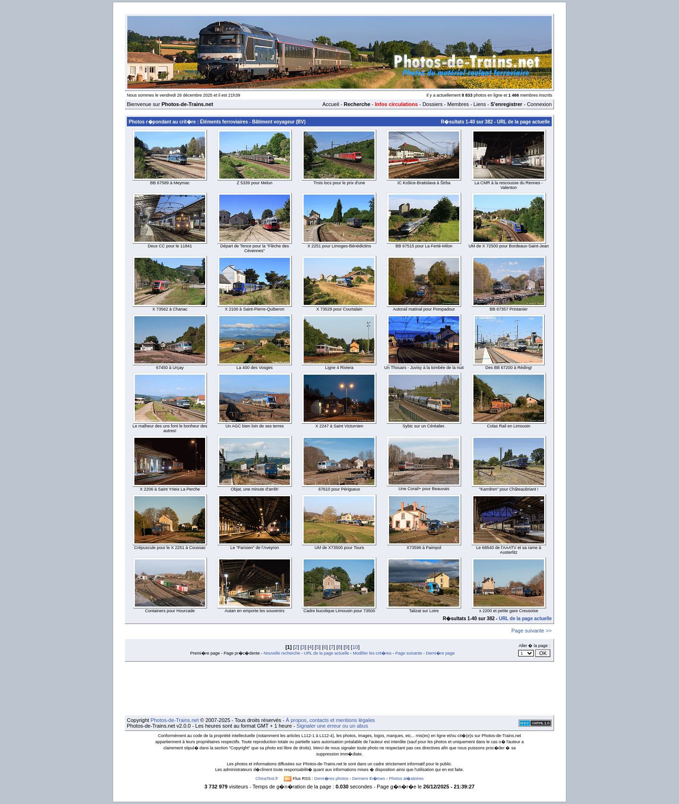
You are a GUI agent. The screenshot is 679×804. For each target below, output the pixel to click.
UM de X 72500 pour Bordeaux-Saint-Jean (509, 246)
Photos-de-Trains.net (174, 720)
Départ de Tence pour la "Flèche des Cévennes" (254, 248)
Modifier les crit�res (372, 653)
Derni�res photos (331, 778)
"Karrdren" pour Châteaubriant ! (508, 489)
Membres (458, 104)
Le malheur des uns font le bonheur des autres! (169, 428)
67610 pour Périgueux (339, 489)
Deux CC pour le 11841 (170, 246)
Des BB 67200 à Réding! (508, 367)
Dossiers (432, 104)
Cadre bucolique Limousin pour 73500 (339, 610)
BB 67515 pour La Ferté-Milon (424, 246)
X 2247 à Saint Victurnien (339, 426)
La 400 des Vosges (255, 367)
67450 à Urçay (170, 367)
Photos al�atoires (406, 778)
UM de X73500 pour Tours (339, 547)
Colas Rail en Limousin (508, 426)
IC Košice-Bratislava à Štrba (424, 182)
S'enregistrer (506, 104)
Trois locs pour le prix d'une (339, 182)
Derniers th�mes (368, 778)
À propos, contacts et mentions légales (330, 720)
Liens (479, 104)
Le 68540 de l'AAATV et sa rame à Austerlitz (508, 550)
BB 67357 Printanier (508, 309)
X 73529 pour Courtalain (339, 309)
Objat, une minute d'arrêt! (254, 489)
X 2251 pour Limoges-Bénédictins (339, 246)
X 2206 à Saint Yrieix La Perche (170, 489)
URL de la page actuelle (523, 121)
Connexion (539, 104)
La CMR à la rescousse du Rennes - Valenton (508, 185)
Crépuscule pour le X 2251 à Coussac (170, 547)
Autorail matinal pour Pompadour (424, 309)
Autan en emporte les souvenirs (255, 610)
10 (355, 647)
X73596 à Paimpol (423, 547)
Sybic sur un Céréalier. (424, 426)
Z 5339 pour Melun (255, 182)
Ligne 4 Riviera (339, 367)
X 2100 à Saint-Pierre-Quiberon (254, 309)
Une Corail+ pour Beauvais (423, 488)
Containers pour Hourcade (170, 610)
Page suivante (408, 653)
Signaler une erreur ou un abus (332, 726)
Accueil (331, 104)
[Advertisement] (339, 688)
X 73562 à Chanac (170, 309)
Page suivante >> (531, 630)
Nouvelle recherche (282, 653)
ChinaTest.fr (267, 778)
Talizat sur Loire (424, 610)
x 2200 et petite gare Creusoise (508, 610)
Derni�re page (440, 653)
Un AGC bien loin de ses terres (254, 426)
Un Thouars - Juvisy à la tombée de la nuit (424, 367)
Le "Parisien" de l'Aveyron (254, 547)
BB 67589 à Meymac (170, 182)
